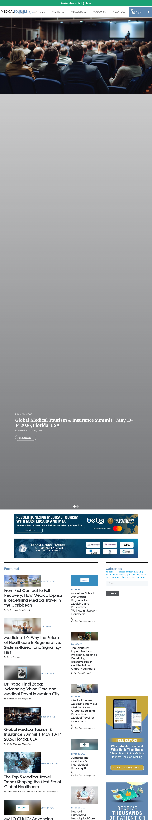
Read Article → (25, 437)
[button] (74, 506)
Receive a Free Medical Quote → (76, 3)
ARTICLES (59, 11)
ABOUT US (100, 11)
